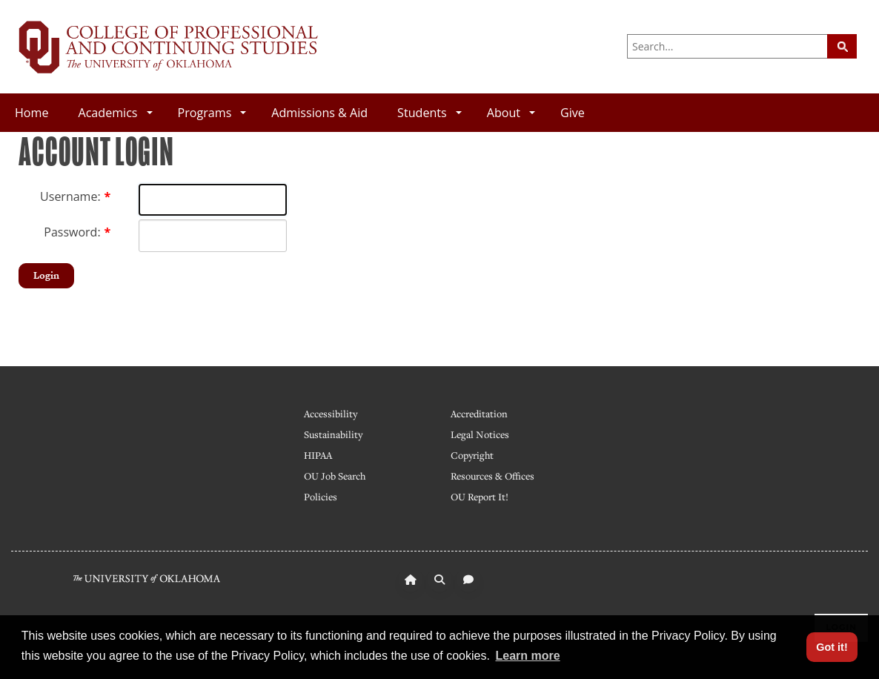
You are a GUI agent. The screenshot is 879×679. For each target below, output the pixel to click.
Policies (320, 496)
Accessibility (330, 413)
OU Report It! (479, 496)
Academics (115, 113)
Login (46, 275)
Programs (212, 113)
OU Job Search (334, 476)
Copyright (472, 455)
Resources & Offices (492, 476)
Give (572, 113)
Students (429, 113)
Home (31, 113)
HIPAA (318, 455)
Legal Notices (480, 434)
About (511, 113)
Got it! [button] (831, 647)
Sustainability (333, 434)
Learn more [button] (527, 655)
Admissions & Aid (319, 113)
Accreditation (479, 413)
